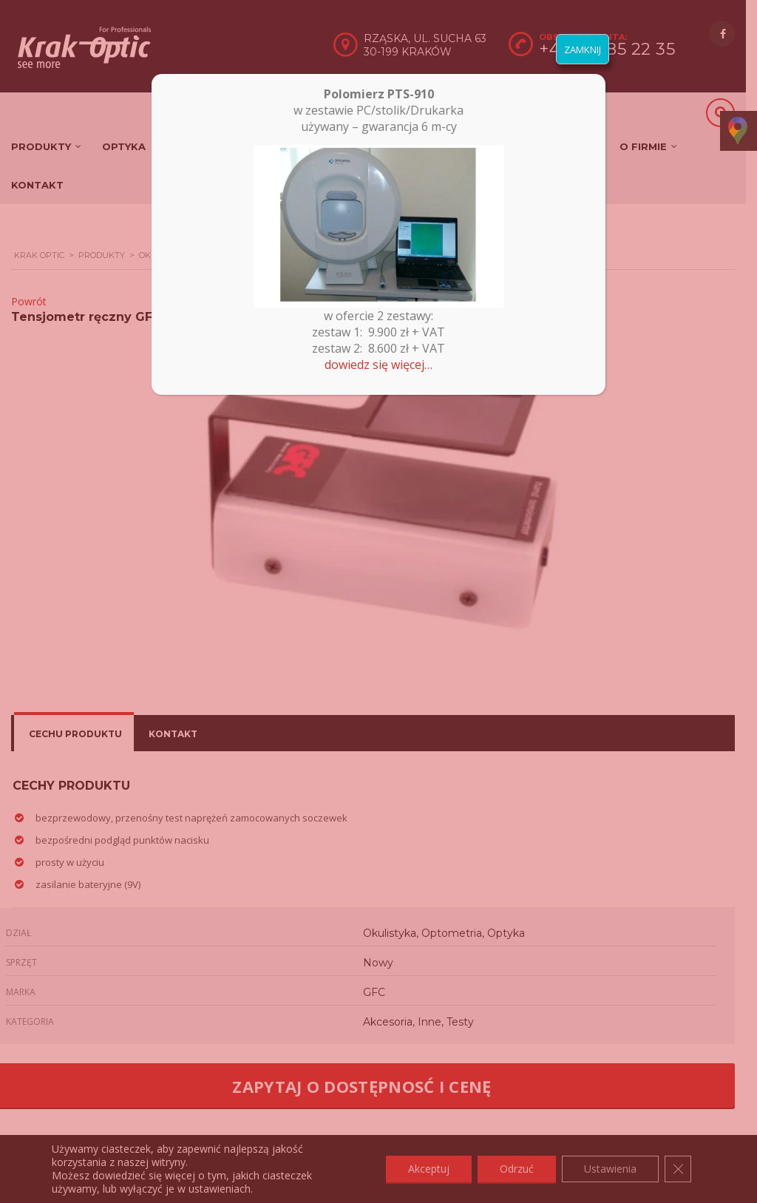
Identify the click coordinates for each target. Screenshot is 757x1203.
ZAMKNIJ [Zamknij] (582, 49)
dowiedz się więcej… (378, 364)
